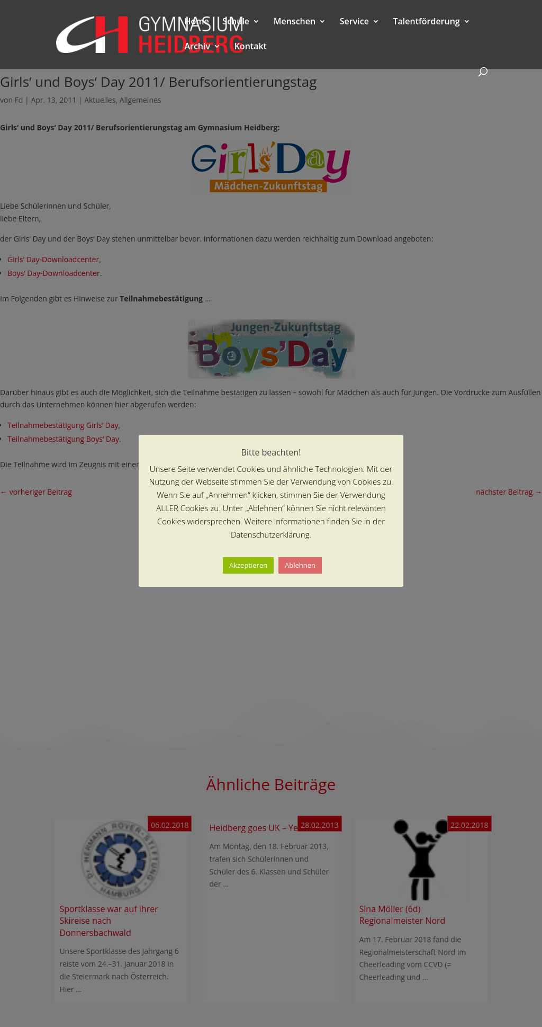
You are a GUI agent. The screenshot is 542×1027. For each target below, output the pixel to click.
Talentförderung (426, 22)
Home (196, 22)
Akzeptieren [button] (248, 565)
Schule (235, 22)
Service (354, 22)
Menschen (294, 22)
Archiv (197, 47)
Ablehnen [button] (300, 565)
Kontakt (250, 47)
